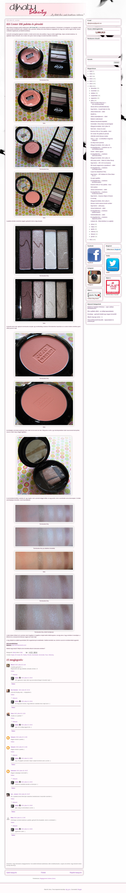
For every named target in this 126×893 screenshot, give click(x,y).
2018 (91, 74)
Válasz (12, 671)
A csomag (93, 198)
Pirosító (29, 655)
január (93, 236)
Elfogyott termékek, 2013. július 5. (100, 201)
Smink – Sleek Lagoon (97, 151)
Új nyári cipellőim (95, 178)
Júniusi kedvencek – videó (98, 208)
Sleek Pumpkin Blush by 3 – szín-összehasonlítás (98, 103)
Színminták (41, 655)
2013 (91, 86)
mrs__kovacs (14, 794)
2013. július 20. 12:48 (21, 737)
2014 (91, 83)
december (94, 88)
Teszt (46, 655)
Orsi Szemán (14, 690)
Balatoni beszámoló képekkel (99, 121)
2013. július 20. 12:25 (19, 713)
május (93, 226)
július (92, 100)
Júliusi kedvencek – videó (98, 111)
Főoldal (43, 872)
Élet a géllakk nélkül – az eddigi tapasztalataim (101, 311)
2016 (91, 78)
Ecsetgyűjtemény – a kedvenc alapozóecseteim (99, 217)
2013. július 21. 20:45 (26, 758)
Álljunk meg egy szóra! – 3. (95, 317)
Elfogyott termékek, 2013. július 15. (100, 145)
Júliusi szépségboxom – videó (99, 116)
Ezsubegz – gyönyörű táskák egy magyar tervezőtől (102, 314)
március (93, 231)
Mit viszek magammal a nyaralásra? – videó (103, 165)
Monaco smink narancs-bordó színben (101, 203)
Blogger (80, 889)
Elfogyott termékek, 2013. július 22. (100, 126)
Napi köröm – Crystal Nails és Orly (100, 109)
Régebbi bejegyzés (76, 872)
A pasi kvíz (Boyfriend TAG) (98, 171)
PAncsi (13, 664)
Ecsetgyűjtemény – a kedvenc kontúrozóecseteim (99, 192)
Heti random (94, 187)
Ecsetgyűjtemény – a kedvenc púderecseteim (99, 211)
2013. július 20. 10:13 (24, 690)
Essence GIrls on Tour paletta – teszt (101, 131)
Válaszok (15, 674)
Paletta (25, 655)
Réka (12, 817)
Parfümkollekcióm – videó (98, 214)
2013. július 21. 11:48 (19, 817)
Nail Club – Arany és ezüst (98, 129)
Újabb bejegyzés (11, 872)
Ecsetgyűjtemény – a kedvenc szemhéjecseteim (99, 168)
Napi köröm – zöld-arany (97, 206)
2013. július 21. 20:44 (26, 677)
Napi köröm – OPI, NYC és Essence (101, 163)
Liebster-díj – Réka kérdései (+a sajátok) (102, 221)
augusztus (94, 98)
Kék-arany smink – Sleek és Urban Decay (102, 160)
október (93, 93)
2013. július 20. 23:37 (22, 770)
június (93, 224)
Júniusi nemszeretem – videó (99, 189)
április (93, 229)
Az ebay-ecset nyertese (97, 142)
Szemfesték (35, 655)
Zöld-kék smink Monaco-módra (99, 136)
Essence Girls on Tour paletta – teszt (101, 184)
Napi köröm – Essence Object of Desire (102, 196)
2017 (91, 76)
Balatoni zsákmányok (96, 119)
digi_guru (68, 889)
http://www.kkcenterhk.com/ (19, 645)
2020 (91, 71)
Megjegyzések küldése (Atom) (47, 878)
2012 (91, 239)
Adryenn (13, 737)
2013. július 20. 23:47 (24, 794)
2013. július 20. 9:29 (20, 664)
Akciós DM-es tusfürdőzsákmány (100, 106)
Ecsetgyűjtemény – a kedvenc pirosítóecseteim (99, 181)
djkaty (17, 677)
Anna (12, 713)
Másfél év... (94, 114)
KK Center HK (18, 655)
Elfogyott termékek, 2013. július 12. (100, 158)
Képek (12, 655)
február (93, 234)
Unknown (13, 770)
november (94, 90)
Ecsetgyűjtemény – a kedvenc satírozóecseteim (99, 154)
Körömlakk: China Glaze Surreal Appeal (102, 124)
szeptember (94, 95)
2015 (91, 81)
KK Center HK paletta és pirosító (100, 133)
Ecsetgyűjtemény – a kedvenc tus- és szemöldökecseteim (101, 148)
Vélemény (51, 655)
